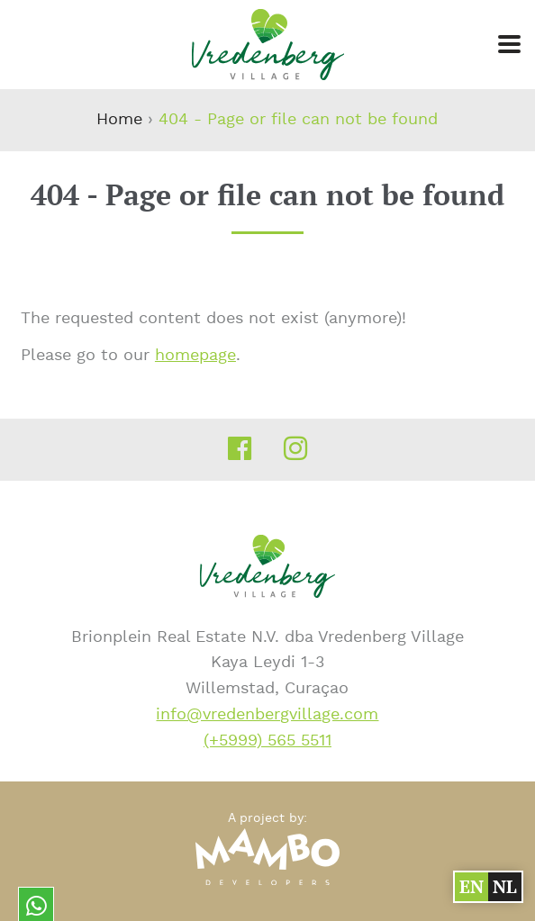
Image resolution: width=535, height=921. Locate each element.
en (470, 886)
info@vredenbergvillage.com (267, 714)
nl (503, 886)
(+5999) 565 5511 (267, 740)
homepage (195, 355)
